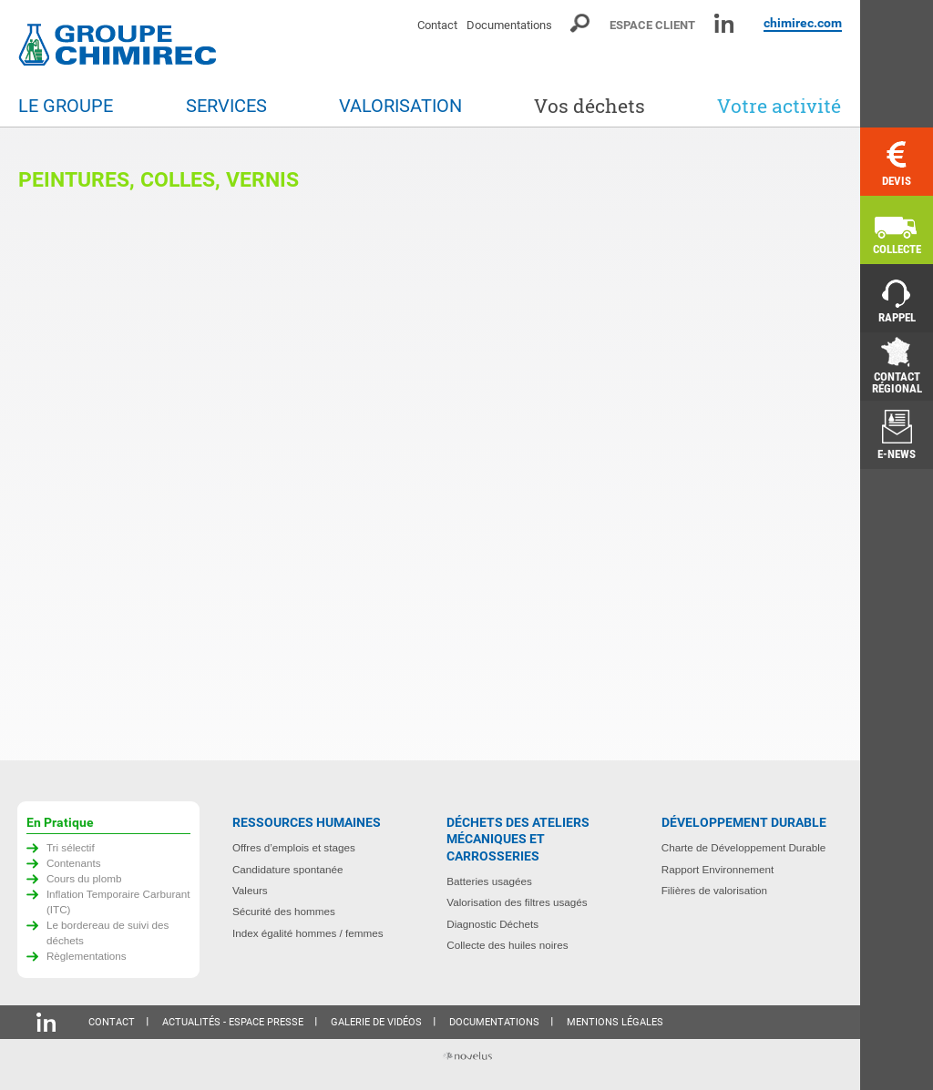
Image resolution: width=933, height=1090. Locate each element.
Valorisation (400, 106)
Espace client (652, 25)
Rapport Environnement (717, 869)
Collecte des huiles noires (507, 945)
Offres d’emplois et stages (293, 847)
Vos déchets (589, 106)
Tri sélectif (70, 847)
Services (226, 106)
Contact (437, 25)
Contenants (73, 863)
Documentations (509, 25)
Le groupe (65, 106)
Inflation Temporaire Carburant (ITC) (118, 901)
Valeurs (250, 890)
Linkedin (723, 23)
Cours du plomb (84, 878)
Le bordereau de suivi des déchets (107, 932)
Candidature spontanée (287, 869)
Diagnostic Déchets (492, 924)
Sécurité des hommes (283, 911)
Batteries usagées (489, 881)
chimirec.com (803, 22)
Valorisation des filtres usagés (516, 902)
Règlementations (86, 956)
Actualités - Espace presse (232, 1022)
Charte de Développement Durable (743, 847)
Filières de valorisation (714, 890)
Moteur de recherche (580, 23)
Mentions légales (615, 1022)
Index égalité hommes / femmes (308, 933)
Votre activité (779, 106)
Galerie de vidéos (376, 1022)
